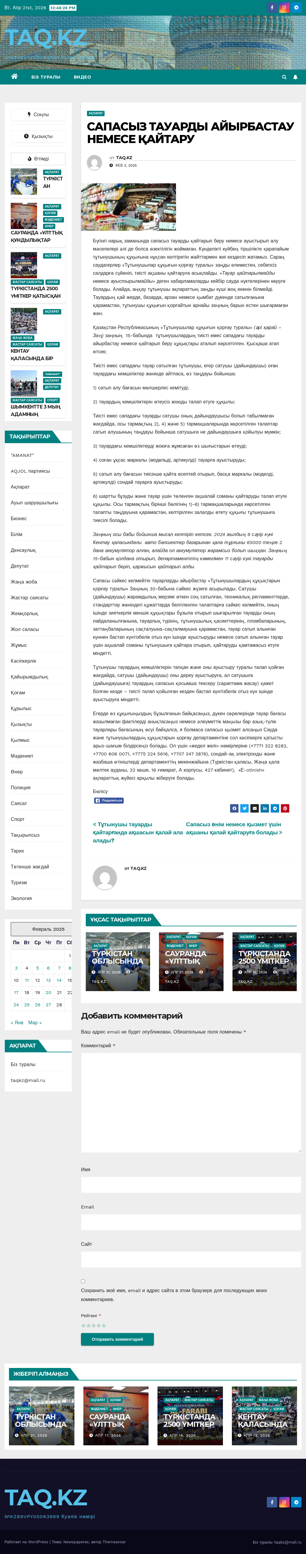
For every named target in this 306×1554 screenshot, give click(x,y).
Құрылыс (21, 708)
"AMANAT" (52, 374)
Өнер (49, 226)
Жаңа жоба (23, 338)
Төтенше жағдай (30, 867)
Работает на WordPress (27, 1542)
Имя (85, 1169)
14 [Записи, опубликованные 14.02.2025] (59, 980)
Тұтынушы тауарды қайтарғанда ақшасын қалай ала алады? (138, 832)
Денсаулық (23, 550)
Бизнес (19, 518)
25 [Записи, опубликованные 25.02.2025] (27, 1005)
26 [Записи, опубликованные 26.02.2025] (37, 1005)
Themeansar (114, 1542)
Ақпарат (52, 172)
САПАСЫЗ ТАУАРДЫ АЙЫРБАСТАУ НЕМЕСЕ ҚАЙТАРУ (190, 132)
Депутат (52, 387)
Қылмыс (20, 740)
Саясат (19, 803)
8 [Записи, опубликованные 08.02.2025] (69, 968)
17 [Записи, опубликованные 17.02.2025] (16, 992)
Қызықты (21, 724)
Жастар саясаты (27, 282)
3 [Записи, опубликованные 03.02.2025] (16, 968)
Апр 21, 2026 (34, 1435)
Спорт (52, 400)
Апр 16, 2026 (182, 1435)
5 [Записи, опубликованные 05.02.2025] (37, 968)
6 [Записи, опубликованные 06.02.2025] (48, 968)
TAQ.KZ (45, 37)
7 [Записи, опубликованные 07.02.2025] (59, 968)
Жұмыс (19, 645)
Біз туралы (46, 77)
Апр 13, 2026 (257, 1435)
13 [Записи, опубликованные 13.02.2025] (48, 980)
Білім (16, 534)
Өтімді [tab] (38, 159)
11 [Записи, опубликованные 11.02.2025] (27, 980)
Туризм (19, 882)
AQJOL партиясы (30, 471)
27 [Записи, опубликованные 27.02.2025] (48, 1005)
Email (87, 1207)
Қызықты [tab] (38, 136)
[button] (284, 77)
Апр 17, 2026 (108, 1435)
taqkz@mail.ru (28, 1080)
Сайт (86, 1244)
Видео (82, 77)
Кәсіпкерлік (23, 661)
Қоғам (50, 213)
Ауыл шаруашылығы (34, 503)
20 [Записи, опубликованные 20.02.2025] (48, 992)
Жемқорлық (24, 613)
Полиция (21, 787)
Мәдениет (53, 219)
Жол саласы (25, 629)
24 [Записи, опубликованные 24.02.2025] (16, 1005)
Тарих (17, 851)
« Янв (17, 1022)
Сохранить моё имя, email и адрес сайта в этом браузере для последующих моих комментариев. (174, 1295)
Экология (21, 898)
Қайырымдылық (29, 677)
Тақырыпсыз (25, 835)
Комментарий (98, 1045)
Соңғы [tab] (38, 114)
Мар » (35, 1022)
